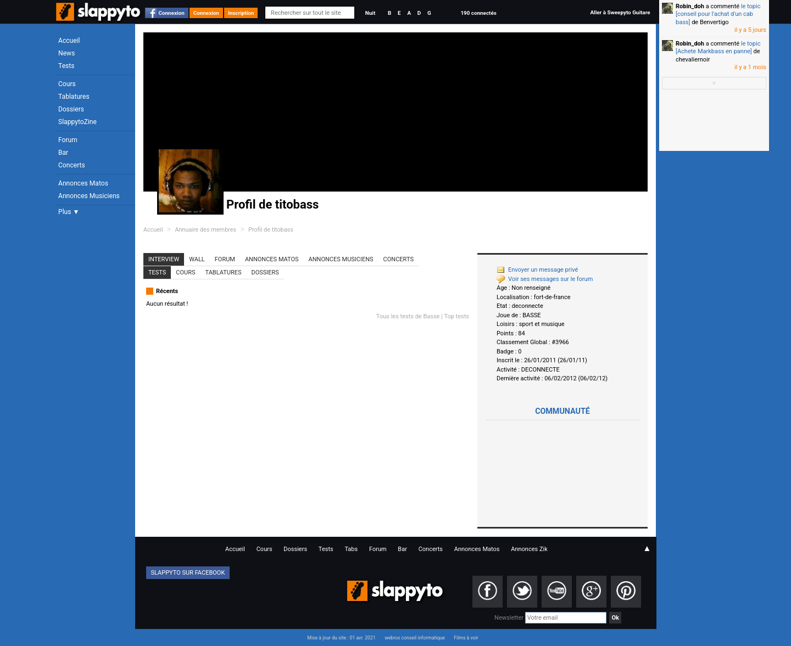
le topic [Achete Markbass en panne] (718, 47)
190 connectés (478, 13)
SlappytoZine (77, 122)
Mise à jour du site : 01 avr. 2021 (341, 638)
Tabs (351, 549)
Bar (63, 152)
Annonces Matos (83, 183)
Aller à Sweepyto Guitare (620, 12)
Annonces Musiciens (89, 196)
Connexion (172, 13)
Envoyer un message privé (537, 269)
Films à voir (466, 638)
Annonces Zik (529, 549)
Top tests (456, 316)
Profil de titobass (270, 229)
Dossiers (71, 109)
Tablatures (74, 96)
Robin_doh (690, 6)
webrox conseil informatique (415, 638)
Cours (67, 84)
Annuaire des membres (205, 229)
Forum (67, 140)
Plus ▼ (68, 212)
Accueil (69, 40)
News (66, 53)
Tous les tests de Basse (408, 316)
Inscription (241, 13)
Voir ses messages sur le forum (545, 279)
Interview (163, 259)
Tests (66, 66)
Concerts (71, 165)
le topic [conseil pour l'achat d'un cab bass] (718, 14)
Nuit (370, 13)
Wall (197, 259)
